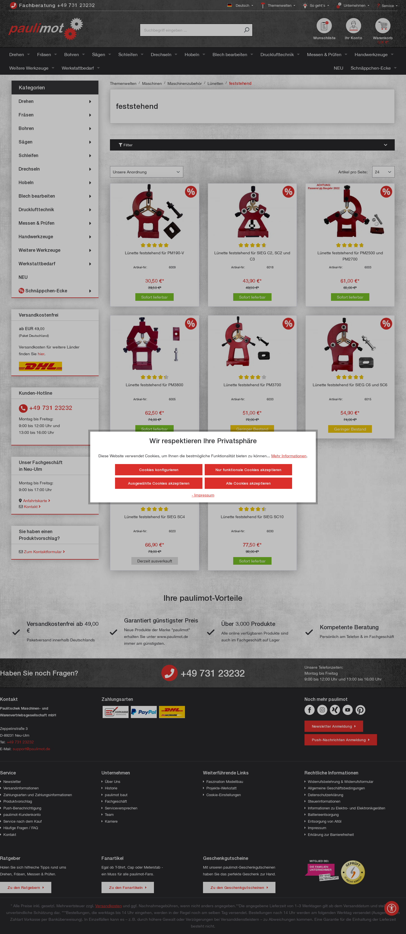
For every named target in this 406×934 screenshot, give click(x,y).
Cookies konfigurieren (158, 469)
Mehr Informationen (288, 455)
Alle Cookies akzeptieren (248, 483)
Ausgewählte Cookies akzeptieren (158, 483)
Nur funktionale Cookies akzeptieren (248, 469)
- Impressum (203, 495)
